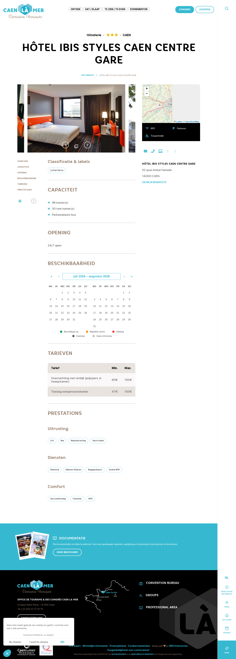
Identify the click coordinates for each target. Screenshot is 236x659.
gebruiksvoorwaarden (142, 654)
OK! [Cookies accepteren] (62, 642)
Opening (22, 173)
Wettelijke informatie (95, 646)
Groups (152, 595)
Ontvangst (87, 75)
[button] (7, 653)
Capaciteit (23, 167)
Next (87, 145)
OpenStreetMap (192, 122)
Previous (65, 145)
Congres (184, 9)
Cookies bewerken (139, 646)
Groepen (204, 9)
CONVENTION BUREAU (162, 583)
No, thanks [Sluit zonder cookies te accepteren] (15, 642)
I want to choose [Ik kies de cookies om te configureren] (39, 642)
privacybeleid (119, 654)
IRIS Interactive (178, 646)
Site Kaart (75, 646)
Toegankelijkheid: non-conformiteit (128, 650)
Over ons (22, 161)
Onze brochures (67, 552)
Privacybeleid (118, 646)
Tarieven (22, 184)
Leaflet (178, 122)
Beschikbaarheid (26, 178)
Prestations (24, 190)
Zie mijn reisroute (154, 182)
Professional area (161, 607)
